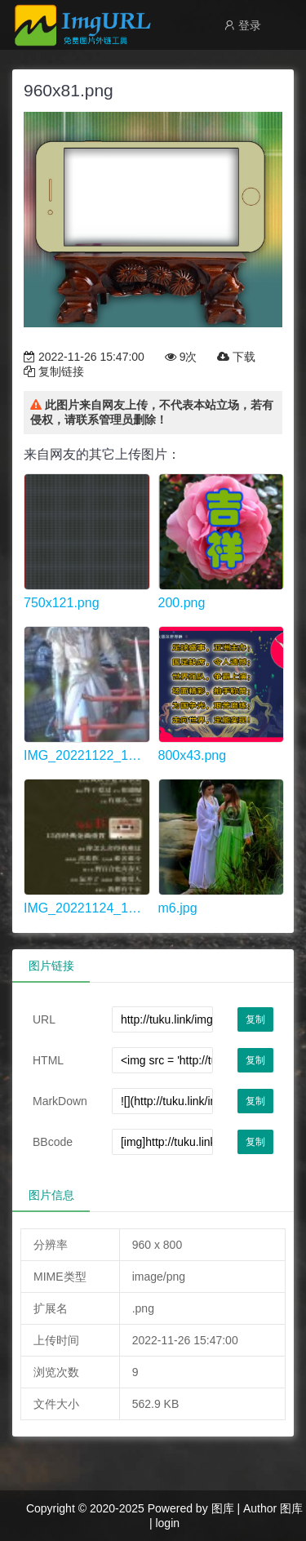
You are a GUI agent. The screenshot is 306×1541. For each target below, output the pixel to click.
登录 (242, 25)
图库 (222, 1508)
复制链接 (54, 371)
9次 (181, 356)
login (167, 1523)
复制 (255, 1019)
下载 (236, 356)
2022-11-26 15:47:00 (84, 356)
